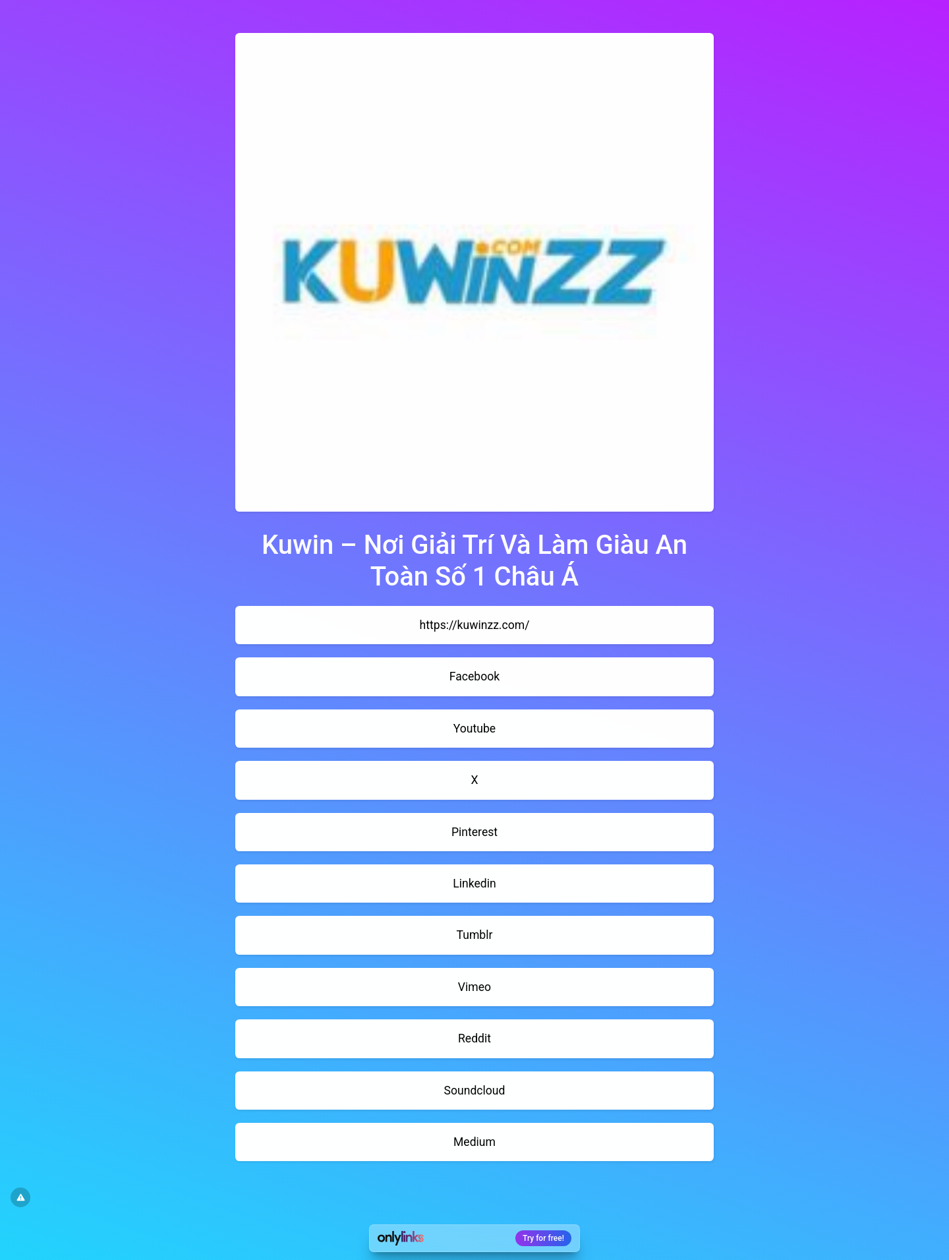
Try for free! (543, 1238)
